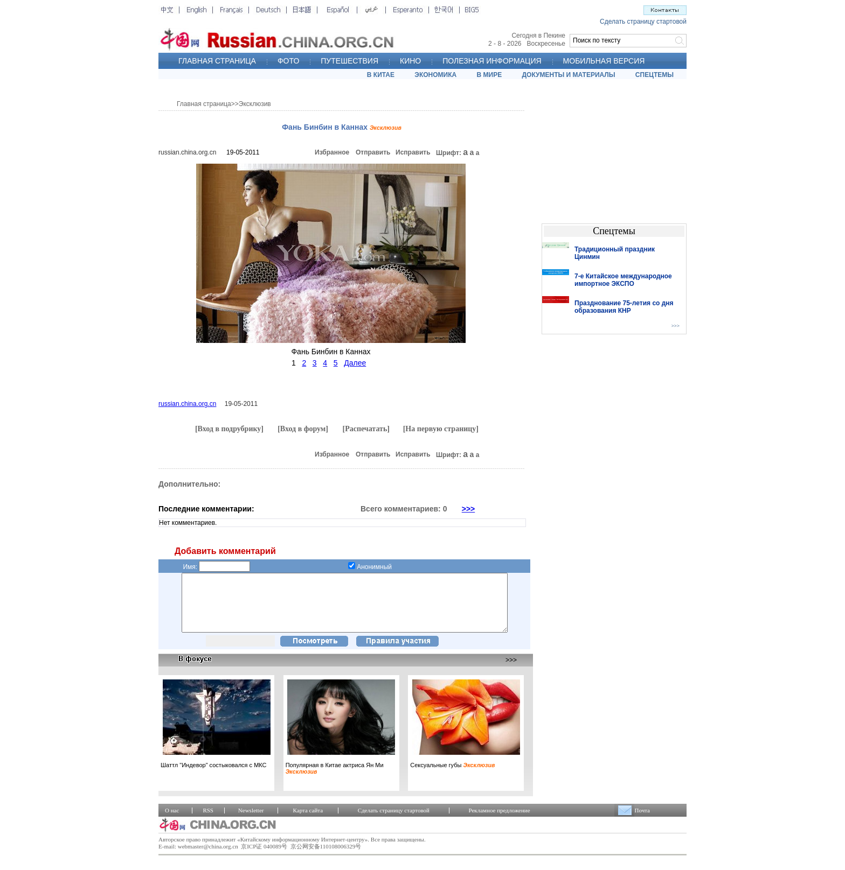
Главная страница (204, 104)
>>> (468, 508)
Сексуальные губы (452, 776)
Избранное (332, 152)
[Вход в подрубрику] (229, 429)
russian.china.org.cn (187, 152)
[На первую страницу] (441, 429)
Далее (355, 363)
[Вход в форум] (303, 429)
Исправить (413, 152)
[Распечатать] (366, 429)
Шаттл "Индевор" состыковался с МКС (214, 776)
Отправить (373, 152)
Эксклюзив (255, 104)
